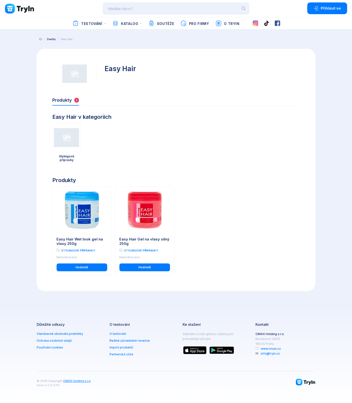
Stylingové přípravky (78, 250)
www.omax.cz (271, 348)
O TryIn (228, 23)
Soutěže (161, 23)
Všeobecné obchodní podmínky (60, 334)
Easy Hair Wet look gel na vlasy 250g (79, 241)
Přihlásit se (327, 8)
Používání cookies (50, 347)
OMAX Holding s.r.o (77, 381)
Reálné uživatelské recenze (130, 340)
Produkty (65, 100)
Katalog (125, 23)
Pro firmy (194, 23)
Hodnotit (82, 267)
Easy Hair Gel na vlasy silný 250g (144, 241)
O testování (118, 334)
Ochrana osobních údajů (54, 340)
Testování (87, 23)
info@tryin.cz (270, 353)
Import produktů (121, 347)
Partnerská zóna (121, 354)
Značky (51, 39)
